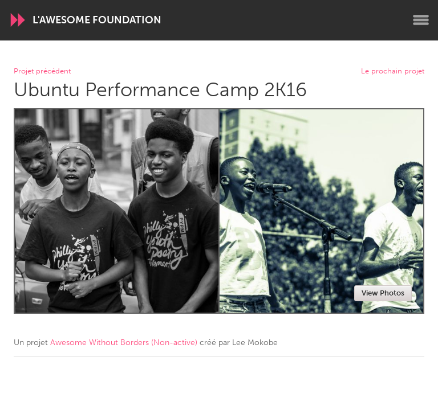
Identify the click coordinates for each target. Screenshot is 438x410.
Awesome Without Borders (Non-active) (123, 342)
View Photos (383, 293)
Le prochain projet (392, 71)
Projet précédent (42, 71)
